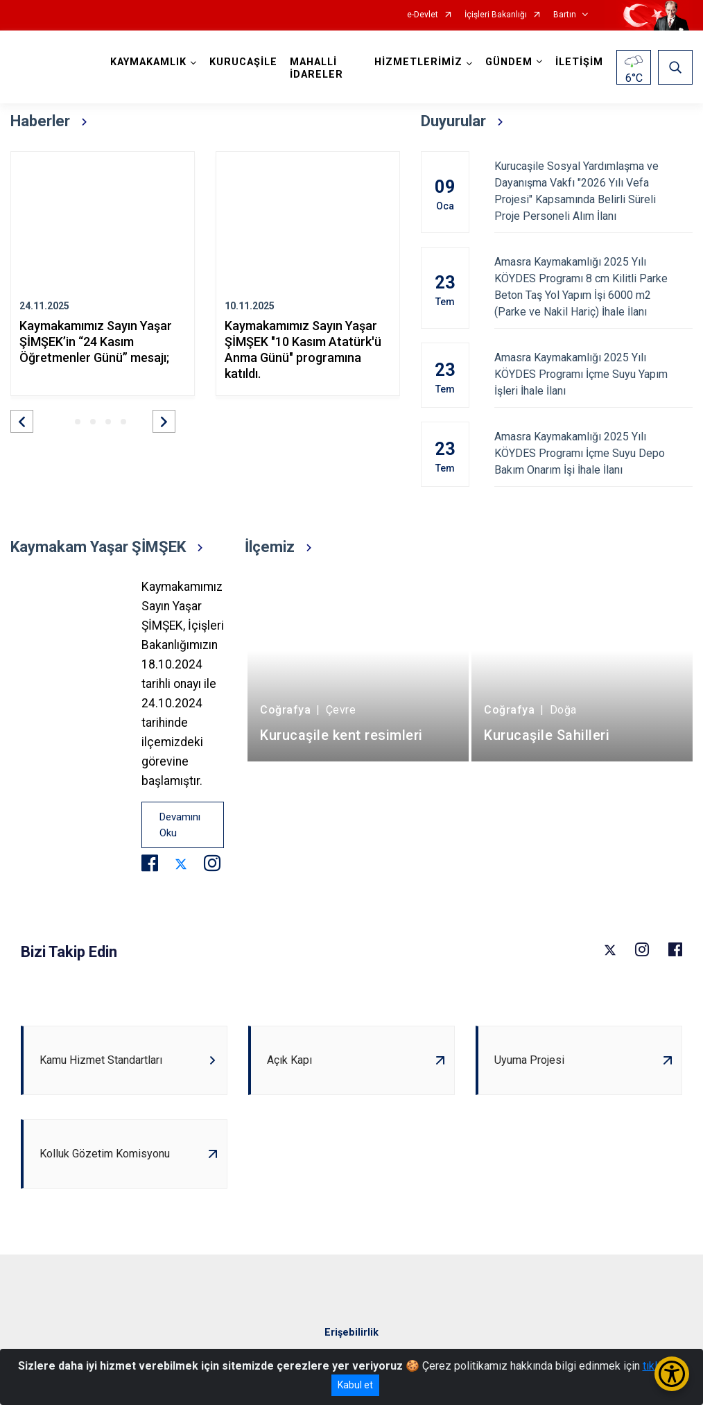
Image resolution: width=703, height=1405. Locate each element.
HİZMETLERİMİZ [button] (418, 62)
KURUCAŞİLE (243, 62)
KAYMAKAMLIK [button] (148, 62)
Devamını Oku (179, 825)
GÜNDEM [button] (508, 62)
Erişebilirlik (351, 1332)
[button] (21, 421)
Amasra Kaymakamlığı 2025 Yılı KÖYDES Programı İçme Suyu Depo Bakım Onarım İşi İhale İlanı (593, 453)
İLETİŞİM (579, 62)
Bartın (564, 14)
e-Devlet (422, 14)
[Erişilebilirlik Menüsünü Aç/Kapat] (671, 1373)
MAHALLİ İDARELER (316, 68)
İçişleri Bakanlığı (496, 14)
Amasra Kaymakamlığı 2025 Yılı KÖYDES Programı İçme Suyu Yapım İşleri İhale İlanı (593, 374)
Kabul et (355, 1384)
